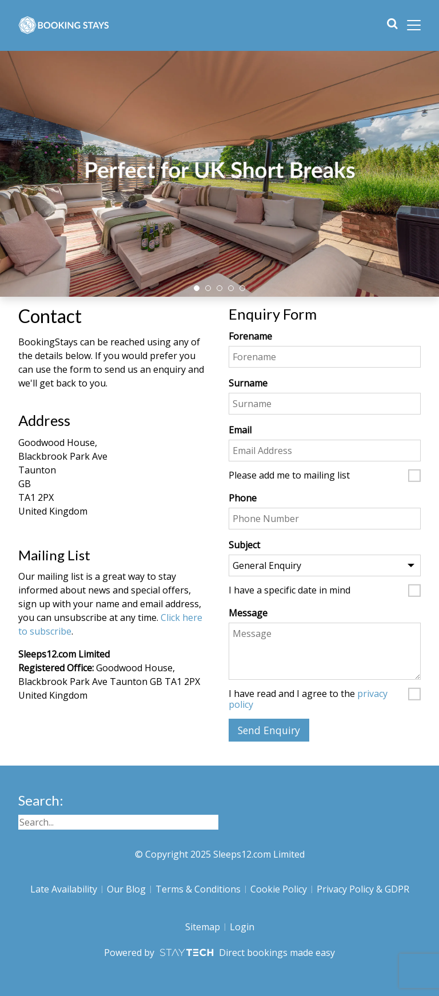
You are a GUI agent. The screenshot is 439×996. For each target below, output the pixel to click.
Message (248, 613)
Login (242, 927)
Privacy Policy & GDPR (363, 889)
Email (240, 430)
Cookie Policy (278, 889)
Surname (248, 383)
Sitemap (202, 927)
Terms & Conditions (198, 889)
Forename (250, 336)
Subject (244, 545)
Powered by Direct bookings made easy (219, 952)
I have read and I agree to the (308, 699)
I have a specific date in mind (289, 590)
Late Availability (63, 889)
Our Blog (126, 889)
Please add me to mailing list (289, 475)
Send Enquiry (269, 730)
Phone (243, 498)
